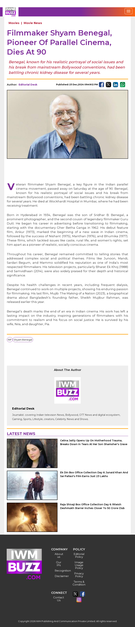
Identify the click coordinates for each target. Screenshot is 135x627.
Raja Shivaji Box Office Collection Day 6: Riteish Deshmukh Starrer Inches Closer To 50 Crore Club (92, 506)
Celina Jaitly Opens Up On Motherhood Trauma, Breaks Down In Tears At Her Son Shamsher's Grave (93, 442)
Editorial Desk (28, 84)
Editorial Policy (79, 555)
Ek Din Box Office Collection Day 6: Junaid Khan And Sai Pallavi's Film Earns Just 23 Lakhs (94, 474)
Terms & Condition (79, 583)
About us (59, 555)
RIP (10, 339)
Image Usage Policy (79, 565)
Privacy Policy (79, 575)
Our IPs (58, 564)
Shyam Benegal (23, 339)
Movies (14, 23)
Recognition (59, 570)
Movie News (33, 23)
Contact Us (58, 599)
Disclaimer (59, 576)
